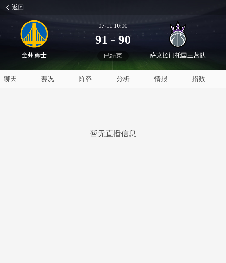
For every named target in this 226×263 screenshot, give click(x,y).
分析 (123, 79)
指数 (198, 79)
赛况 (47, 79)
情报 (160, 79)
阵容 (85, 79)
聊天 (10, 79)
